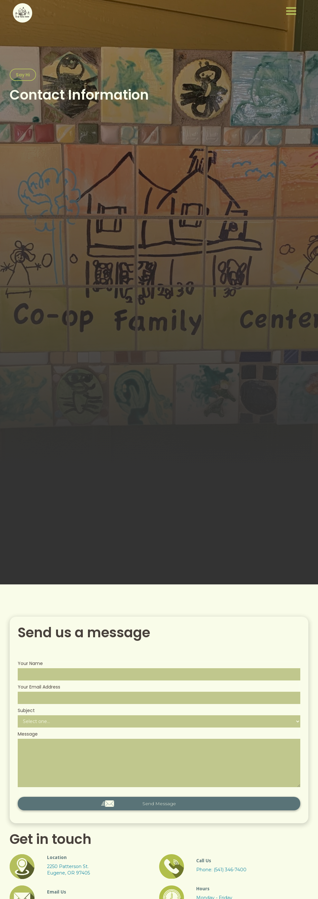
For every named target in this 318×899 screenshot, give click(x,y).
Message (28, 734)
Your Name (30, 663)
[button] (175, 11)
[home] (22, 13)
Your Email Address (39, 687)
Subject (26, 710)
